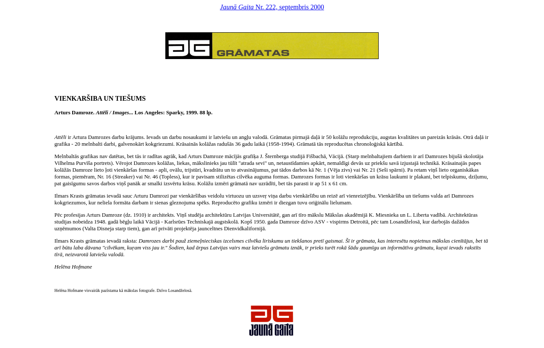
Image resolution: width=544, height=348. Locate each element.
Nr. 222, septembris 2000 (272, 7)
